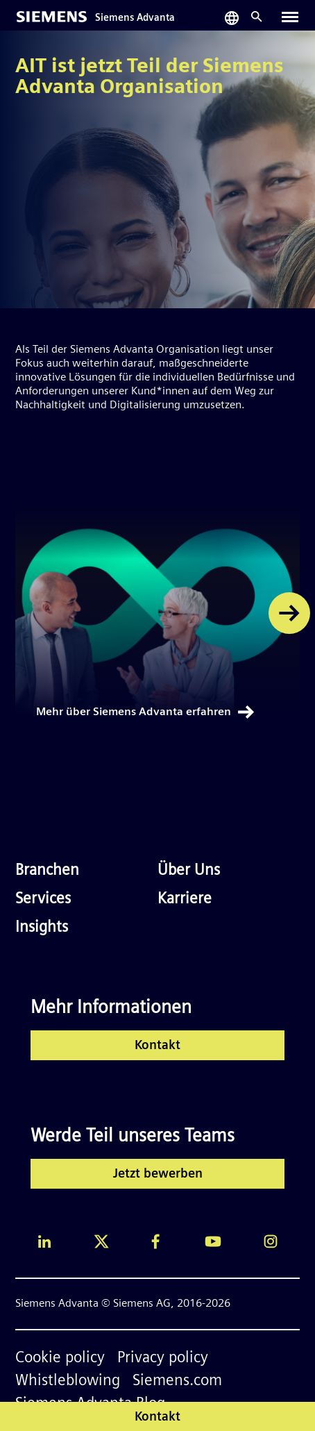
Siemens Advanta (135, 18)
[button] (289, 613)
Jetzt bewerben (158, 1174)
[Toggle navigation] (290, 16)
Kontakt (157, 1046)
